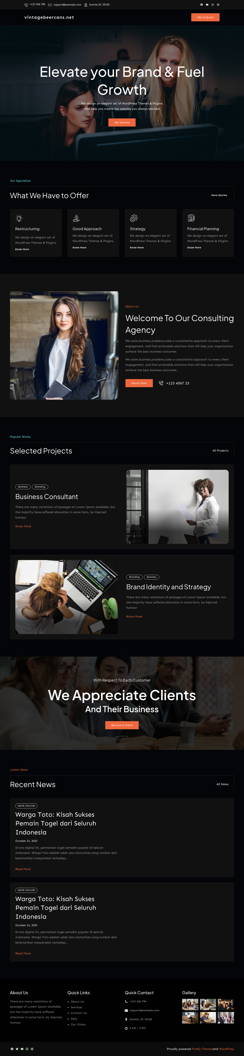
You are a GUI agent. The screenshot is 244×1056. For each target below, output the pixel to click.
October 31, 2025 (26, 840)
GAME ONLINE (26, 805)
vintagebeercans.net (49, 17)
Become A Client (122, 725)
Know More (22, 249)
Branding (40, 486)
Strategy (138, 228)
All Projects (220, 450)
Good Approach (87, 228)
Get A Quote (205, 17)
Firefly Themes (202, 1049)
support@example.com (67, 4)
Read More (23, 869)
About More (139, 383)
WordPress (226, 1049)
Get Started (122, 122)
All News (222, 784)
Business (23, 486)
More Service (219, 195)
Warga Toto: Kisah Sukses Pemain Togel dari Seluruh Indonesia (55, 823)
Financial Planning (203, 228)
